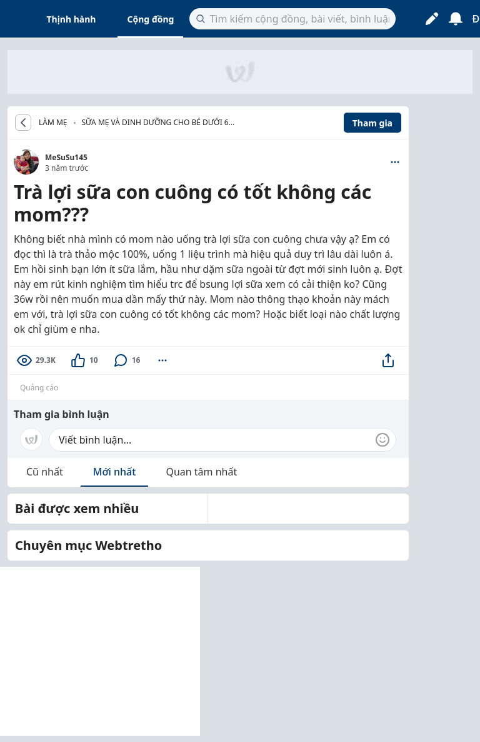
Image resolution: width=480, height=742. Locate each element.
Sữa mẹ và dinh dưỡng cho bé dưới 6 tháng (155, 123)
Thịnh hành (71, 19)
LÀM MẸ (53, 123)
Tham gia (372, 123)
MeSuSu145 (66, 157)
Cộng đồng (150, 19)
